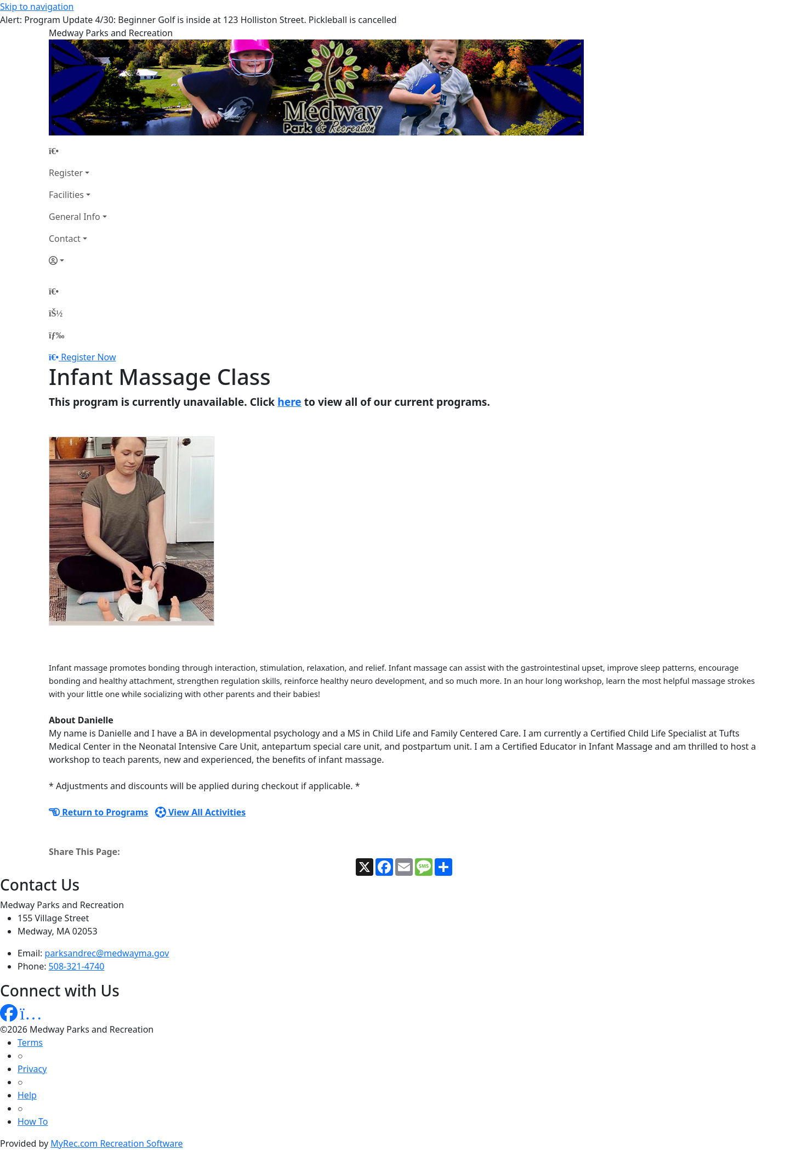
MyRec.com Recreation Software (116, 1143)
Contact (65, 239)
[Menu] (56, 335)
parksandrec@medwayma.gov (107, 953)
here (289, 401)
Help (27, 1095)
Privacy (32, 1069)
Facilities (66, 195)
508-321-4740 (77, 966)
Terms (30, 1042)
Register (66, 173)
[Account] (78, 260)
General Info (74, 217)
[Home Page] (78, 151)
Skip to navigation (36, 7)
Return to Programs (98, 812)
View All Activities (200, 812)
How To (33, 1121)
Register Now (88, 357)
